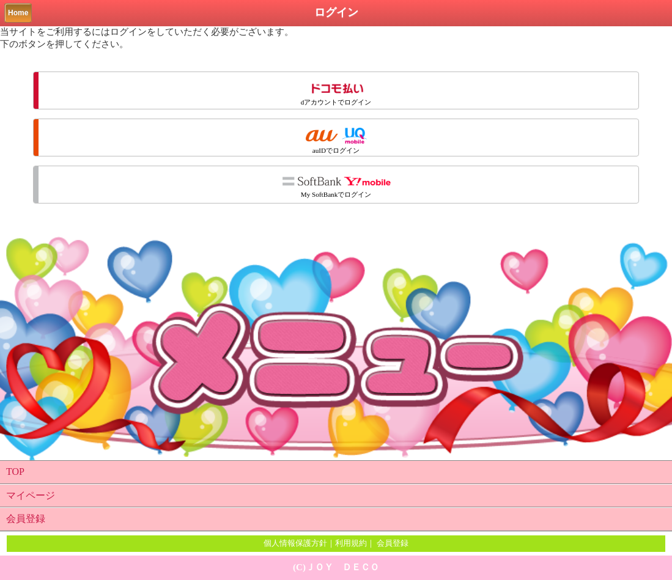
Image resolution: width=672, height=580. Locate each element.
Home (18, 13)
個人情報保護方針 (295, 543)
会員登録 (25, 518)
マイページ (30, 495)
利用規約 (351, 543)
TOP (15, 471)
